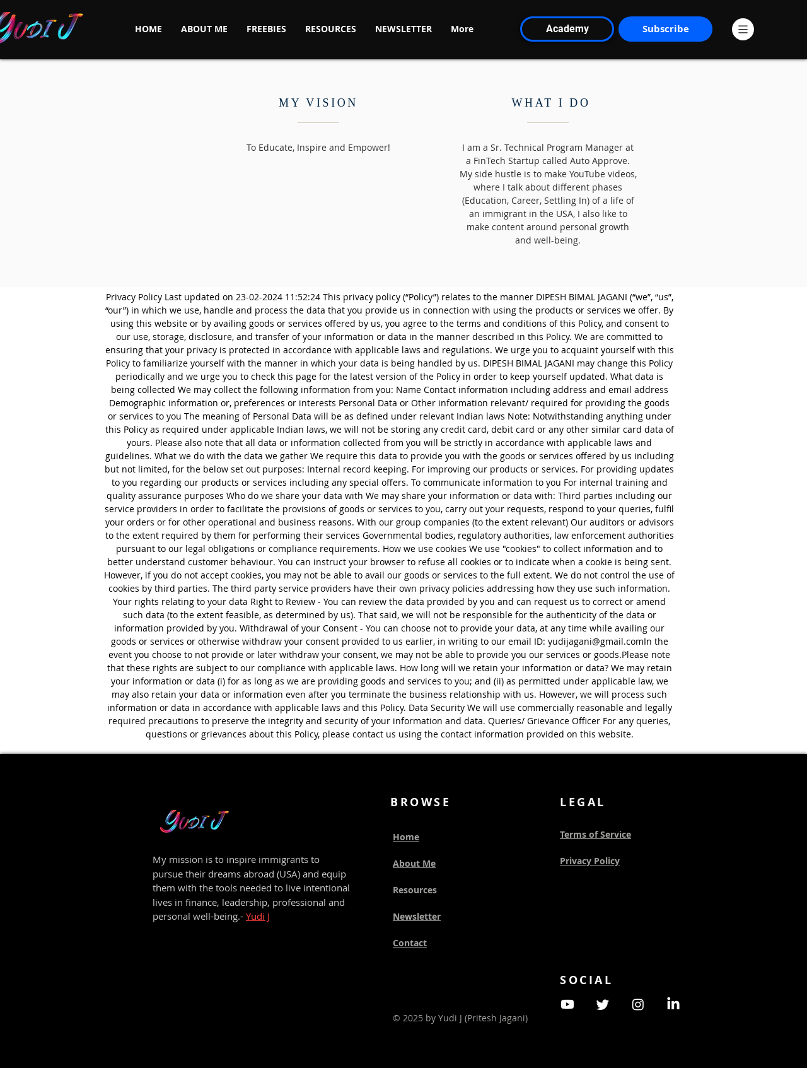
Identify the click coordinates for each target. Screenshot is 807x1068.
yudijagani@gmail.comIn (600, 641)
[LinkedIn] (673, 1004)
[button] (743, 29)
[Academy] (567, 29)
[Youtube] (567, 1004)
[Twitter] (602, 1004)
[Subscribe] (665, 29)
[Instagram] (638, 1004)
